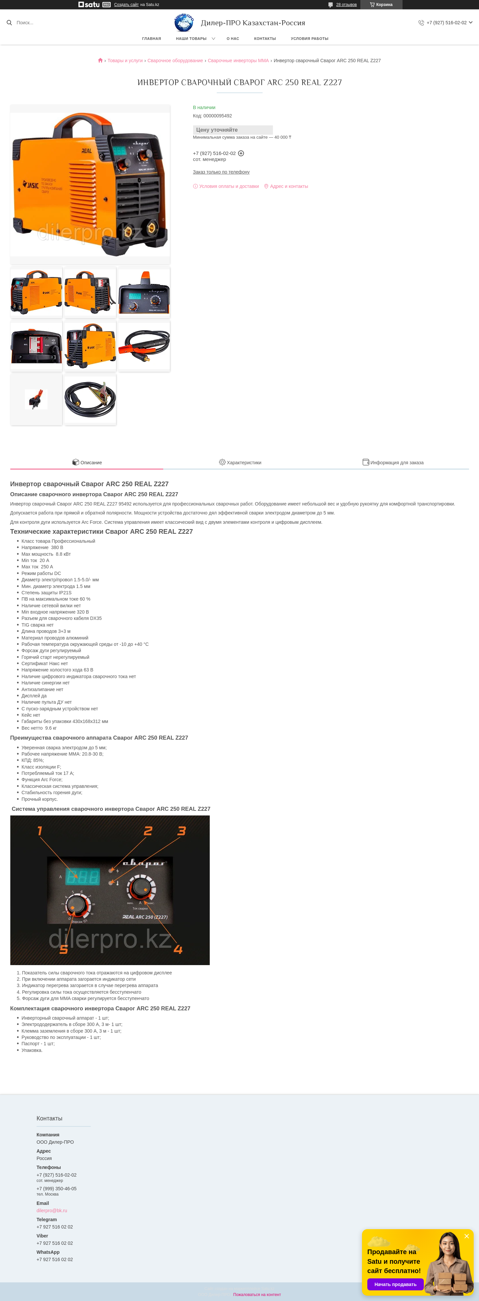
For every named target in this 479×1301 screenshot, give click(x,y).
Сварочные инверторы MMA (238, 60)
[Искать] (9, 22)
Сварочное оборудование (175, 60)
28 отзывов (346, 4)
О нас (233, 39)
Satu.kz (268, 1288)
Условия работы (309, 39)
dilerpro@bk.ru (52, 1210)
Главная (151, 39)
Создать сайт (126, 4)
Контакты (265, 39)
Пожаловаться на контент (257, 1294)
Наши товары (191, 39)
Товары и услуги (125, 60)
